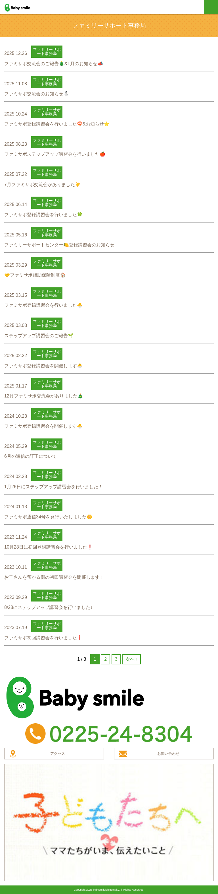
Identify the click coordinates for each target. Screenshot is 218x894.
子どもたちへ (109, 822)
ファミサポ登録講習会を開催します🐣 (43, 365)
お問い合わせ (168, 753)
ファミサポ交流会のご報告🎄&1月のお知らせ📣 (53, 63)
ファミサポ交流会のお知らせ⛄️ (36, 93)
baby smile (23, 7)
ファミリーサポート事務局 (47, 51)
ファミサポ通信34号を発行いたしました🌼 (48, 516)
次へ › (131, 659)
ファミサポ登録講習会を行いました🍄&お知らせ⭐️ (57, 123)
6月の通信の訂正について (30, 456)
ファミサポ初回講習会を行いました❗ (43, 637)
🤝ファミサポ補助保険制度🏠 (35, 275)
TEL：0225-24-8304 (109, 733)
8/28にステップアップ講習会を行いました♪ (48, 607)
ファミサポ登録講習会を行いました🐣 (43, 305)
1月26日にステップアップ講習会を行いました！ (53, 486)
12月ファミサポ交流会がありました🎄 (43, 396)
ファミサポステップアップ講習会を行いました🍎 (54, 154)
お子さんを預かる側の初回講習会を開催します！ (54, 577)
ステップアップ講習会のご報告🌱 (39, 335)
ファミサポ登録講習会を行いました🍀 (43, 214)
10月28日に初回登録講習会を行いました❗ (48, 547)
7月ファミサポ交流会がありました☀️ (42, 184)
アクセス (57, 753)
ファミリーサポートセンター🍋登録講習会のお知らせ (59, 244)
